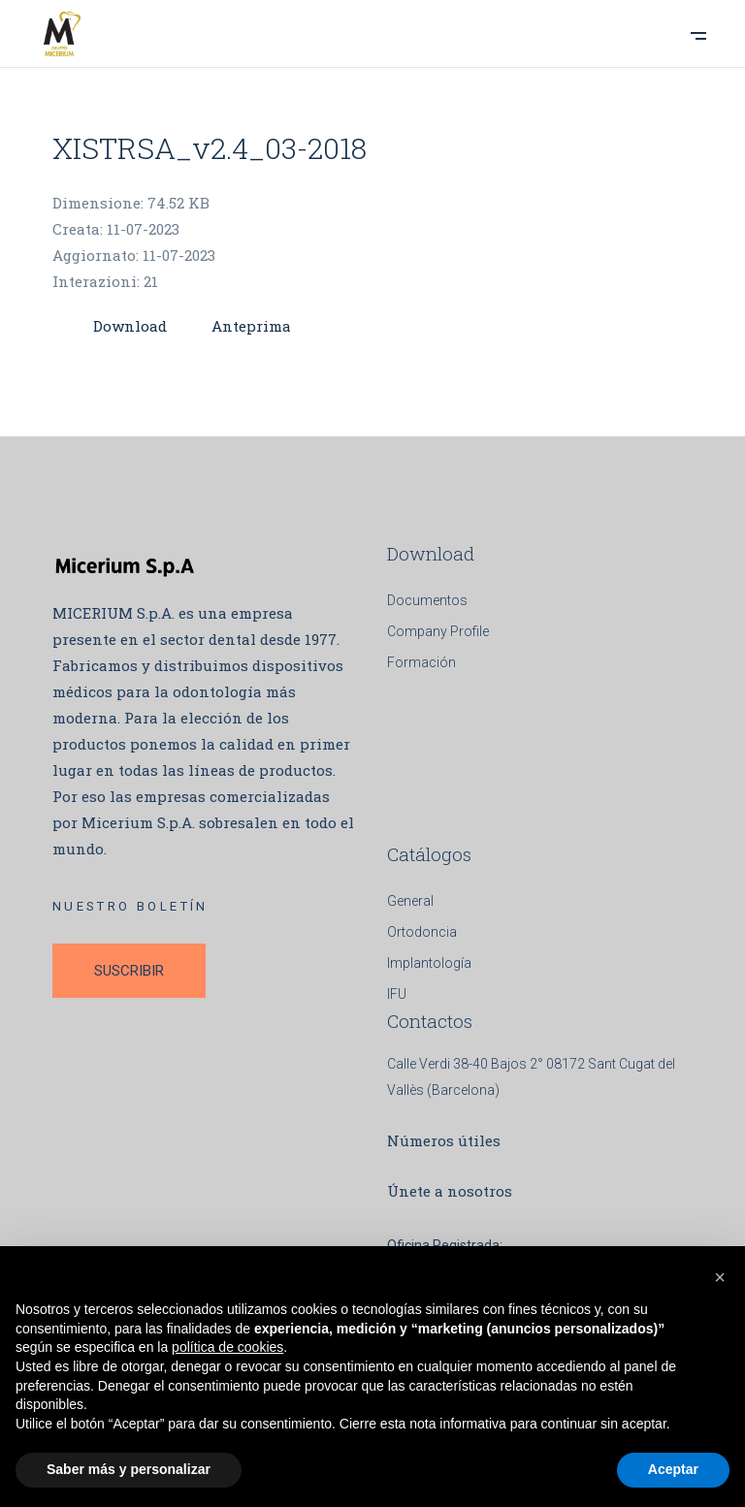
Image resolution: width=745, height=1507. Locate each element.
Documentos (427, 600)
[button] (719, 1277)
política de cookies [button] (227, 1347)
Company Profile (438, 631)
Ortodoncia (422, 932)
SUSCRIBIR (129, 970)
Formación (421, 662)
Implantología (429, 963)
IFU (396, 994)
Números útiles (444, 1140)
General (410, 901)
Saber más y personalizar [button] (129, 1469)
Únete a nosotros (449, 1191)
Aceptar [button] (673, 1469)
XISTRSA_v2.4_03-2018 (209, 148)
